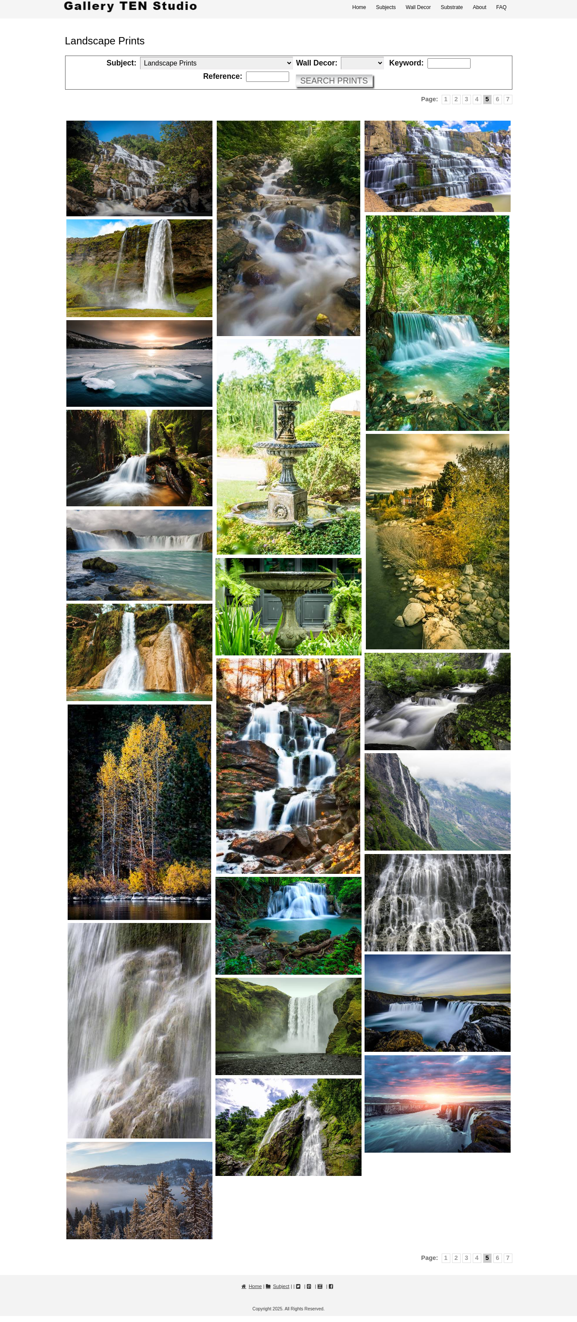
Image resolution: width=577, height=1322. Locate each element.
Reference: (222, 76)
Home (359, 7)
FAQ (501, 7)
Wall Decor (418, 7)
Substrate (452, 7)
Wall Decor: (316, 63)
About (479, 7)
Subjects (386, 7)
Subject (281, 1286)
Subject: (121, 63)
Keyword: (406, 63)
